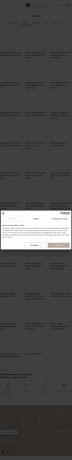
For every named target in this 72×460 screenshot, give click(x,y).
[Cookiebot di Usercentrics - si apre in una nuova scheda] (62, 213)
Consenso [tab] (12, 218)
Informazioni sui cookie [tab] (59, 218)
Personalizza (35, 245)
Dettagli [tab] (36, 218)
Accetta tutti (59, 245)
